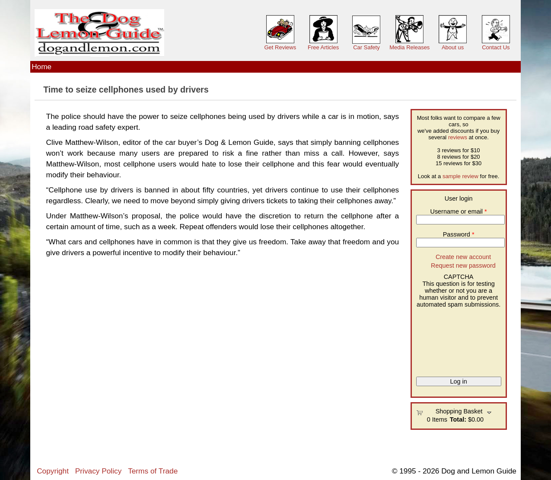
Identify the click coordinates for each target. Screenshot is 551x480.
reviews (457, 137)
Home (41, 66)
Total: (458, 419)
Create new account (463, 256)
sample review (460, 176)
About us (453, 47)
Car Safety (366, 47)
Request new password (463, 265)
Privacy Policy (98, 471)
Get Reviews (280, 47)
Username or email (458, 211)
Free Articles (323, 47)
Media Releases (409, 47)
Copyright (53, 471)
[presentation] (451, 339)
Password (459, 234)
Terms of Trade (153, 471)
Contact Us (496, 47)
